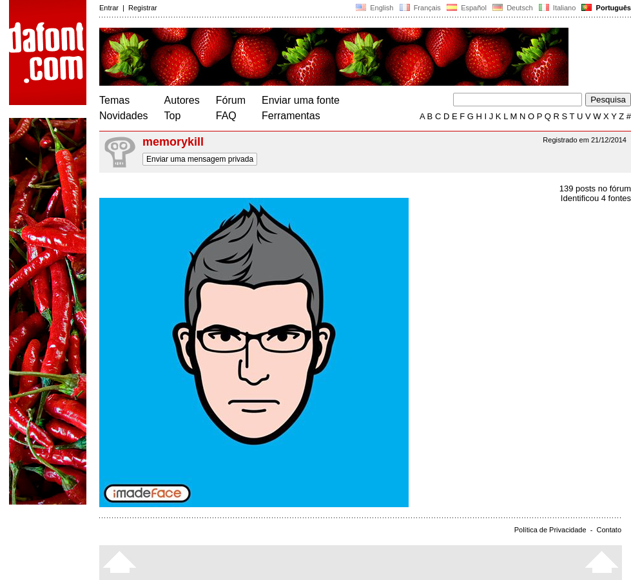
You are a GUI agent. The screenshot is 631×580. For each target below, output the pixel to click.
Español (467, 8)
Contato (608, 530)
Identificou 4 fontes (596, 198)
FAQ (226, 115)
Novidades (123, 115)
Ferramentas (291, 115)
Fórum (231, 100)
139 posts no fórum (595, 188)
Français (419, 8)
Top (172, 115)
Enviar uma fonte (301, 100)
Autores (182, 100)
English (374, 8)
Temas (114, 100)
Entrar (109, 8)
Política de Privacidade (550, 530)
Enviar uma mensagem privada (199, 159)
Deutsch (512, 8)
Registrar (142, 8)
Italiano (557, 8)
